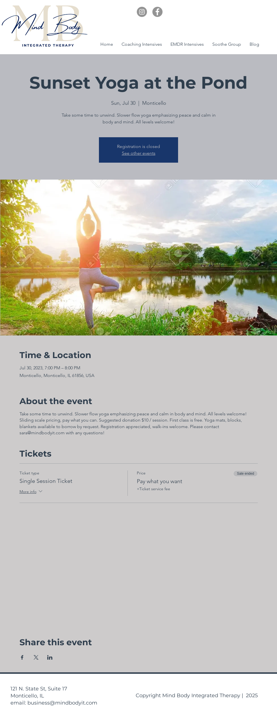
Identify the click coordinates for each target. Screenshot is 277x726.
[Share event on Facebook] (22, 657)
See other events (138, 153)
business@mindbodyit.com (62, 703)
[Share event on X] (36, 657)
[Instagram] (142, 12)
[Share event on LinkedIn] (50, 657)
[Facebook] (157, 12)
